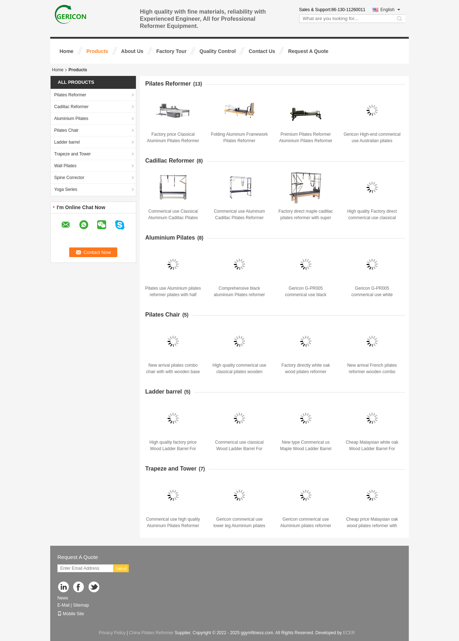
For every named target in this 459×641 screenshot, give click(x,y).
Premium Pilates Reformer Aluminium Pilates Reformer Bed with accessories (305, 141)
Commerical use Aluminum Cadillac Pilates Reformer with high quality (239, 218)
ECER (349, 632)
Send (121, 568)
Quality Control (217, 51)
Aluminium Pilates (71, 118)
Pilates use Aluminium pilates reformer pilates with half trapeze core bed (173, 295)
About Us (132, 51)
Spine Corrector (69, 177)
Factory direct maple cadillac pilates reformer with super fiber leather (305, 218)
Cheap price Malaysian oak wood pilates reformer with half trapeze (372, 526)
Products (97, 51)
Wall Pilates (65, 165)
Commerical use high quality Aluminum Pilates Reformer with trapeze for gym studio (173, 526)
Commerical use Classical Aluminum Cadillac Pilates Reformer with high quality (173, 218)
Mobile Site (70, 613)
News (62, 598)
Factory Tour (171, 51)
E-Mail (63, 605)
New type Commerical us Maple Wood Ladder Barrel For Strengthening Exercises (306, 449)
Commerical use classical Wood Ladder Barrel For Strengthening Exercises (239, 449)
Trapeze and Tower (72, 153)
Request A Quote (308, 51)
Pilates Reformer (70, 94)
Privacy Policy (112, 632)
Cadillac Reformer (71, 106)
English (390, 9)
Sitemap (81, 605)
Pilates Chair (66, 130)
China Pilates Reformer (151, 632)
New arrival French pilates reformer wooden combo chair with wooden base (372, 372)
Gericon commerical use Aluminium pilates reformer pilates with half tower (305, 526)
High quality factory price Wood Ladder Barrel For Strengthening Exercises (173, 449)
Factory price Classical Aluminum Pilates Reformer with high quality (173, 141)
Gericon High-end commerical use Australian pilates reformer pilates (372, 141)
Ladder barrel (67, 142)
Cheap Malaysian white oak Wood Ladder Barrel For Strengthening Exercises (372, 449)
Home (67, 51)
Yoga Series (65, 189)
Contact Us (262, 51)
